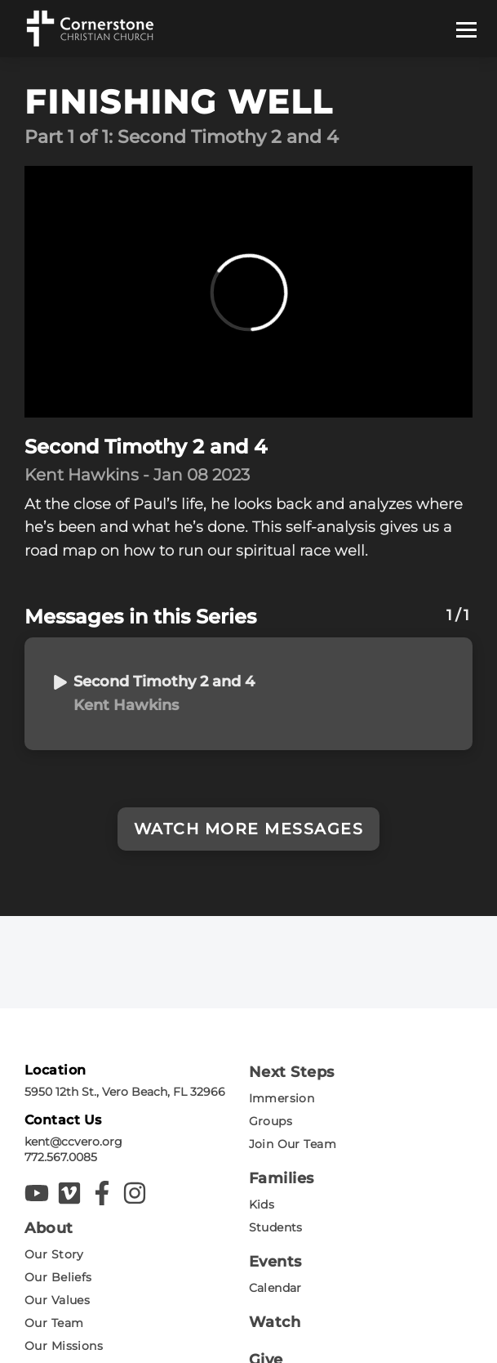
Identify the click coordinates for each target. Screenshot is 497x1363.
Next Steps (292, 1072)
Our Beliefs (58, 1277)
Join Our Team (292, 1144)
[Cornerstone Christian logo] (89, 28)
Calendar (275, 1287)
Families (281, 1178)
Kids (262, 1204)
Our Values (57, 1300)
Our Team (53, 1323)
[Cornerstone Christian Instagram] (134, 1193)
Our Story (54, 1254)
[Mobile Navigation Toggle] (468, 28)
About (48, 1228)
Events (275, 1262)
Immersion (282, 1098)
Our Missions (63, 1345)
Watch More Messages (249, 829)
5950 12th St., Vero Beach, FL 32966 (124, 1091)
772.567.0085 (60, 1157)
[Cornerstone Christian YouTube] (36, 1193)
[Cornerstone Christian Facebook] (102, 1193)
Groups (271, 1121)
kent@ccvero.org (73, 1141)
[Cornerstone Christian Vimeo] (69, 1193)
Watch (275, 1322)
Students (276, 1227)
